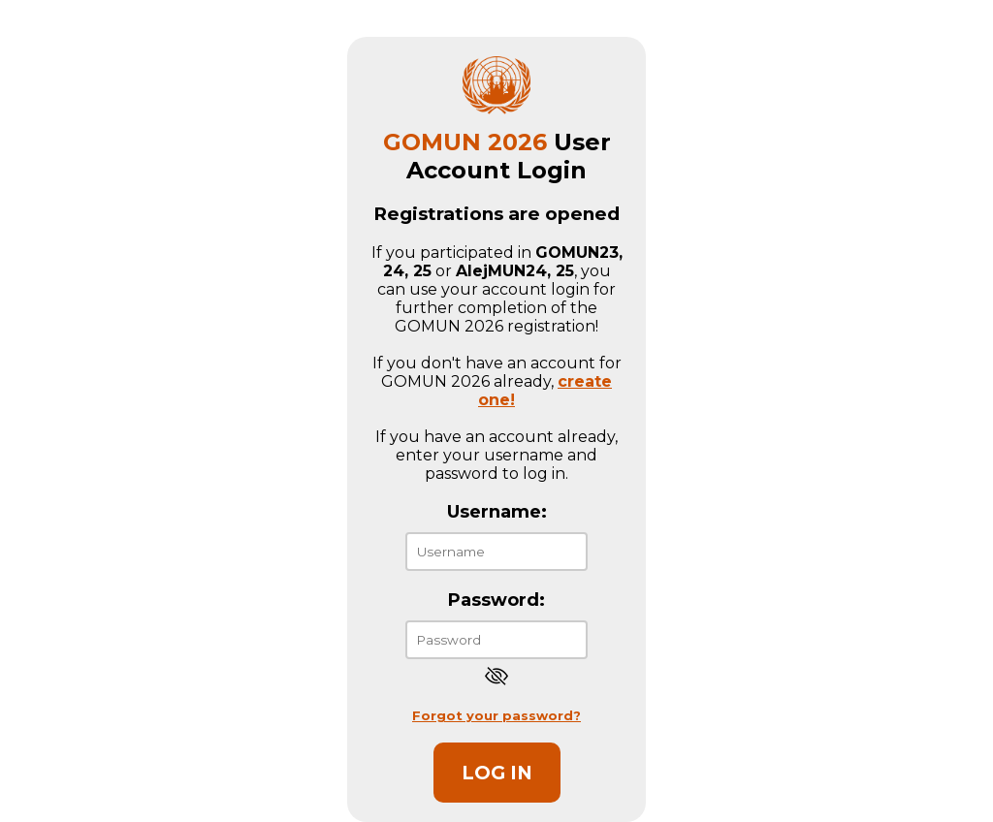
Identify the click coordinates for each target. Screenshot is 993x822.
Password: (496, 600)
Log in (497, 772)
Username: (497, 511)
